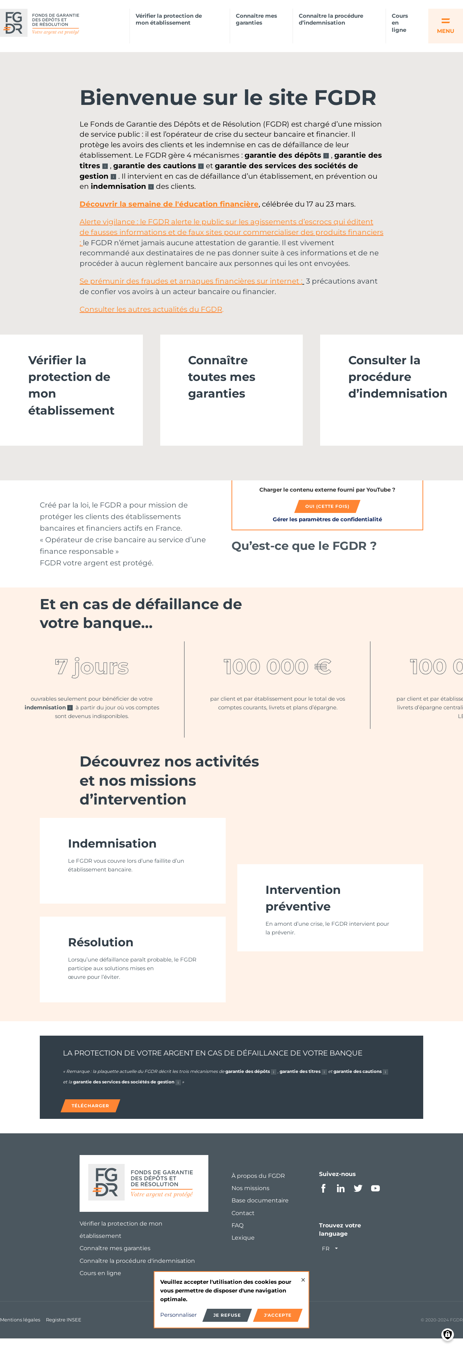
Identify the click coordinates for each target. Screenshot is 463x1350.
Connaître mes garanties (256, 19)
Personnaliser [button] (178, 1314)
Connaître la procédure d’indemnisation (331, 19)
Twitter (358, 1199)
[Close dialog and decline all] (303, 1276)
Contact (243, 1224)
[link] (71, 392)
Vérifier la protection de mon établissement (169, 19)
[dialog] (231, 1300)
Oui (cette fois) (327, 508)
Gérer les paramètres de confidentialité (327, 521)
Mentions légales (20, 1331)
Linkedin (340, 1199)
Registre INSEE (63, 1331)
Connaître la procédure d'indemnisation (137, 1272)
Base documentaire (260, 1211)
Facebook (323, 1199)
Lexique (243, 1248)
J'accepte (278, 1315)
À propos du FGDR (258, 1187)
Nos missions (250, 1199)
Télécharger (90, 1117)
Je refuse (227, 1315)
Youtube (375, 1199)
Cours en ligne (400, 23)
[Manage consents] (447, 1334)
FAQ (237, 1236)
